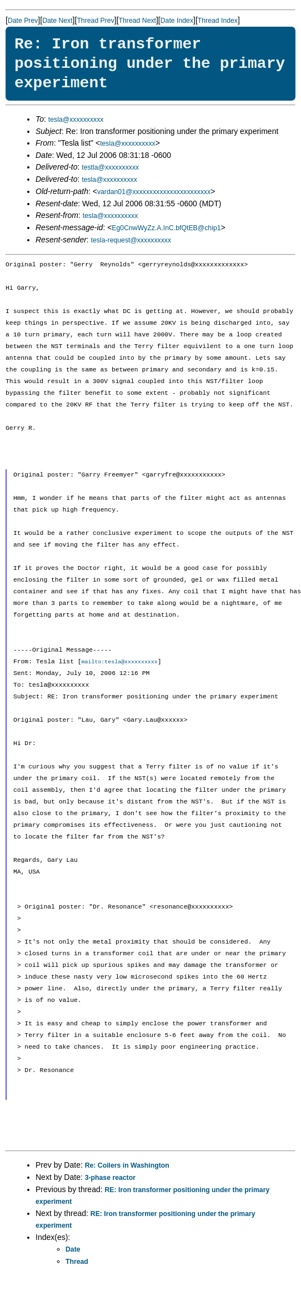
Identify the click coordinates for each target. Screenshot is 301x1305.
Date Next (57, 20)
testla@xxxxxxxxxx (110, 167)
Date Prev (23, 20)
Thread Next (137, 20)
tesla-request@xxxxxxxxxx (131, 240)
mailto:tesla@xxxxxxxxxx (120, 662)
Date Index (176, 20)
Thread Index (218, 20)
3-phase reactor (110, 1178)
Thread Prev (95, 20)
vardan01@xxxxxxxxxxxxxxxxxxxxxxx (153, 192)
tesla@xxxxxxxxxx (76, 119)
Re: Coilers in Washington (127, 1166)
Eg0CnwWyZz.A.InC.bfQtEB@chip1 (166, 228)
